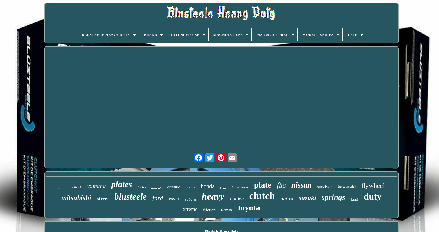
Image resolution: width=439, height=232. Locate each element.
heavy (213, 196)
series (61, 187)
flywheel (373, 185)
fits (281, 185)
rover (174, 198)
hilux (223, 187)
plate (262, 184)
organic (173, 187)
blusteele (131, 196)
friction (209, 210)
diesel (226, 209)
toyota (249, 207)
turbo (141, 187)
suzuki (307, 197)
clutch (262, 196)
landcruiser (240, 187)
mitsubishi (76, 197)
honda (207, 186)
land (354, 199)
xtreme (190, 209)
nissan (301, 185)
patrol (287, 198)
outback (76, 187)
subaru (190, 199)
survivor (324, 186)
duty (373, 196)
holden (237, 198)
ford (157, 197)
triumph (156, 187)
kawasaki (347, 186)
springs (333, 197)
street (103, 198)
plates (121, 184)
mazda (190, 187)
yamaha (96, 185)
